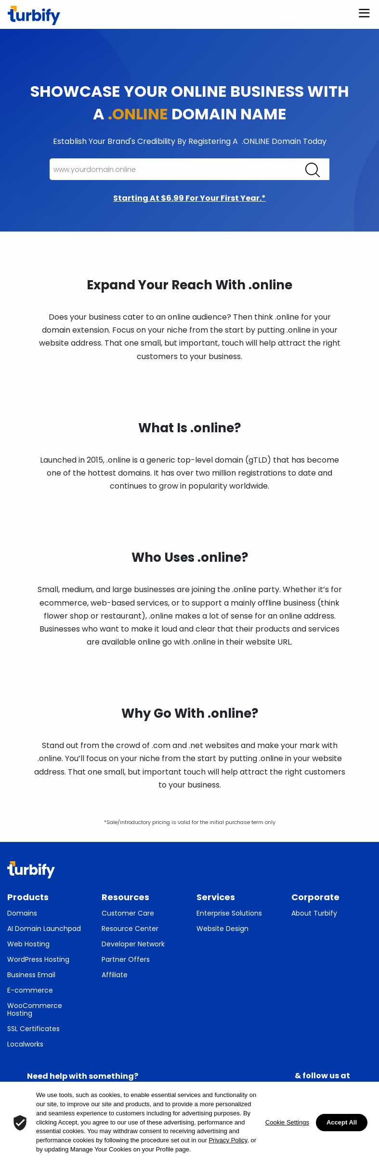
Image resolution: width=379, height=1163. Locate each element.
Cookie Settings (287, 1122)
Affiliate (115, 975)
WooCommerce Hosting (34, 1009)
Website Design (222, 928)
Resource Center (130, 928)
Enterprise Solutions (229, 913)
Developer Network (133, 944)
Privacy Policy (228, 1140)
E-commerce (30, 990)
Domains (22, 913)
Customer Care (128, 913)
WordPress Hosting (38, 959)
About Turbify (314, 913)
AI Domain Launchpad (44, 928)
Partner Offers (126, 959)
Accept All (342, 1122)
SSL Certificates (33, 1029)
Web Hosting (28, 944)
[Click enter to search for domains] (312, 169)
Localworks (25, 1044)
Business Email (31, 975)
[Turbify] (34, 15)
